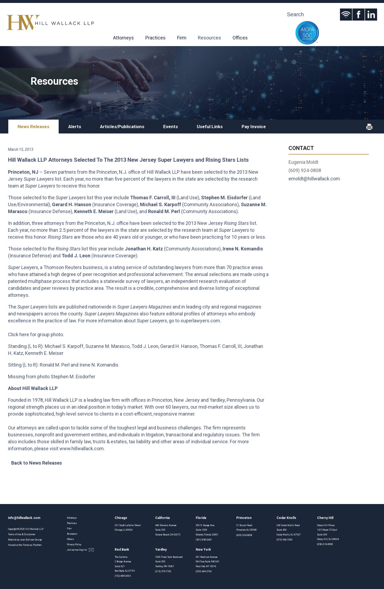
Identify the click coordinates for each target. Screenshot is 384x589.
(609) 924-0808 (244, 535)
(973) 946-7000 (285, 539)
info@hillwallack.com (24, 518)
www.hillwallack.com (81, 448)
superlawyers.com (200, 320)
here (24, 334)
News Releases (33, 126)
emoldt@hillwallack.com (314, 178)
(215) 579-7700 (163, 571)
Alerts (74, 126)
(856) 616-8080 (325, 544)
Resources (209, 37)
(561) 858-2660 (204, 539)
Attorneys (123, 37)
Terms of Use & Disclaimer (21, 534)
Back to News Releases (36, 463)
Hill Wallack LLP (34, 529)
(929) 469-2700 (204, 571)
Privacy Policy (74, 544)
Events (170, 126)
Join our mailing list (80, 550)
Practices (155, 37)
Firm (181, 37)
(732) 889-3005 (123, 576)
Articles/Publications (122, 126)
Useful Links (210, 126)
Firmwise (27, 545)
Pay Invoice (254, 126)
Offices (240, 37)
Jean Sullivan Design (31, 539)
